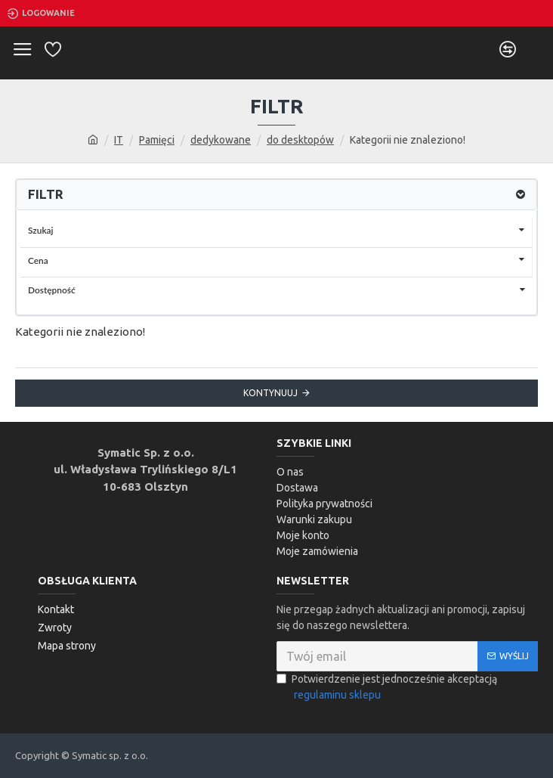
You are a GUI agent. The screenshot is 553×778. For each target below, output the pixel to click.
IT (118, 140)
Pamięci (157, 140)
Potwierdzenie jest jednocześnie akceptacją (386, 688)
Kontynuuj (270, 393)
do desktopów (300, 140)
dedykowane (220, 140)
